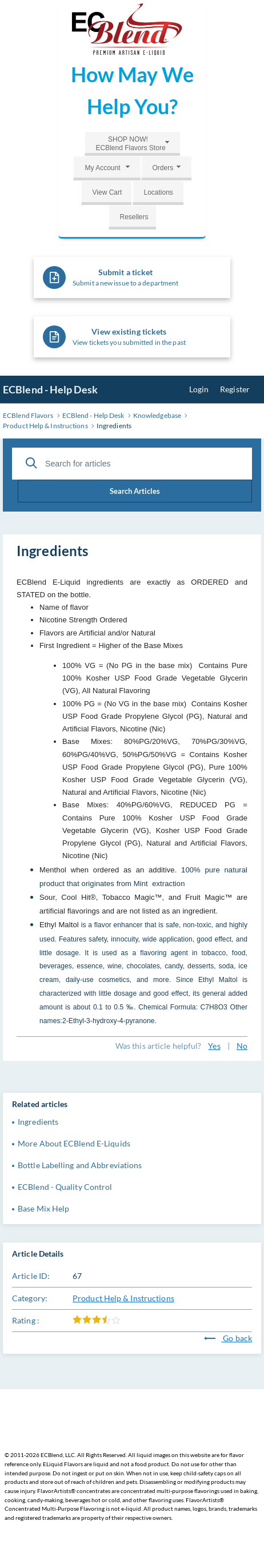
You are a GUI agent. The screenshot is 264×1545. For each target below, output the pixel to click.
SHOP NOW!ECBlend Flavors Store (131, 143)
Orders (163, 168)
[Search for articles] (132, 464)
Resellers (134, 217)
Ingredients (38, 1121)
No (242, 1046)
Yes (214, 1046)
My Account (102, 168)
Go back (228, 1338)
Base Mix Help (43, 1208)
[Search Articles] (31, 463)
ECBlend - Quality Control (65, 1187)
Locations (158, 192)
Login (199, 389)
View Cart (107, 192)
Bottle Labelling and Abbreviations (80, 1165)
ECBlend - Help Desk (50, 389)
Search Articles (135, 491)
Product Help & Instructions (123, 1298)
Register (235, 389)
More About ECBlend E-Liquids (74, 1143)
